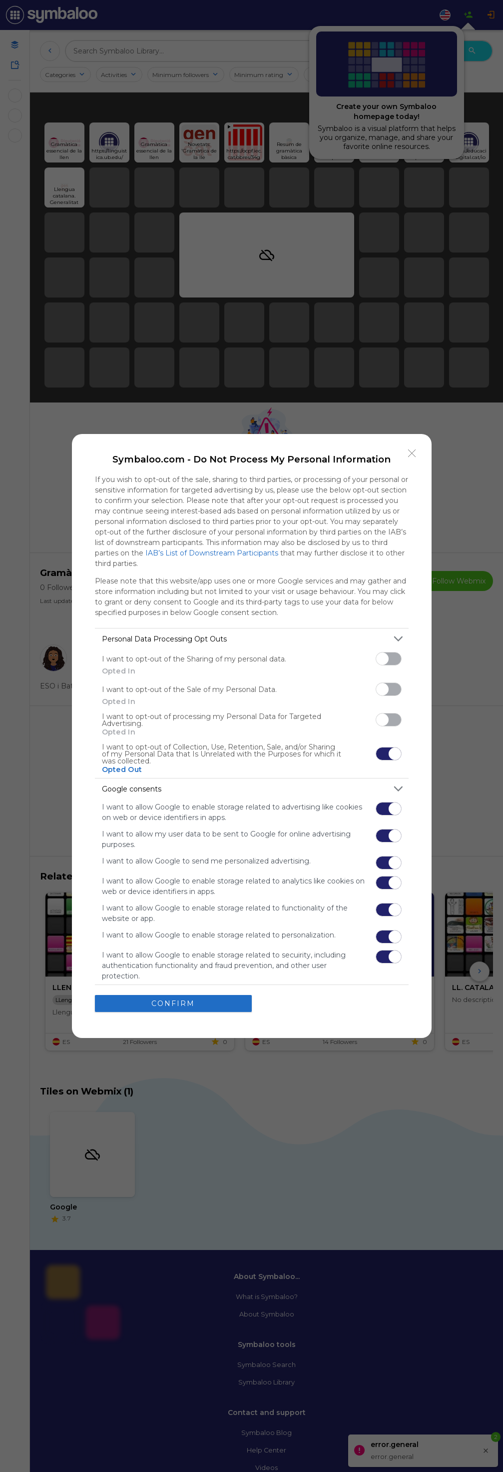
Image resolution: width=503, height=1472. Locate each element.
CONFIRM (173, 1003)
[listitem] (252, 638)
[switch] (389, 659)
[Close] (412, 453)
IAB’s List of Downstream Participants (211, 553)
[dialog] (252, 736)
